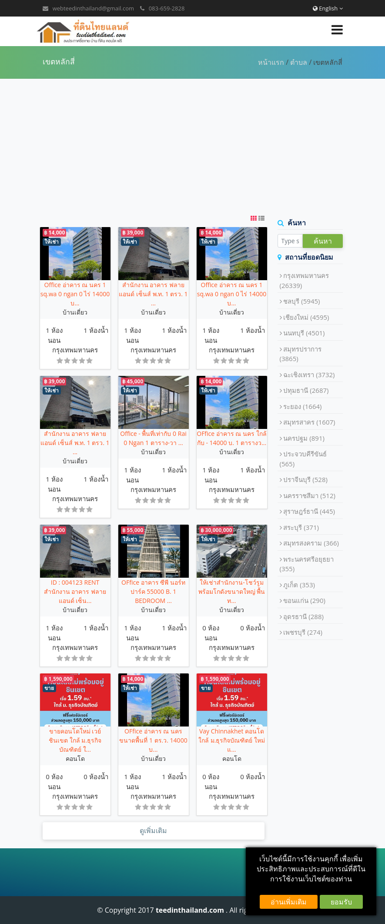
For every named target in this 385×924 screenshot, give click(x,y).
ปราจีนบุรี (305, 479)
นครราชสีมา (309, 495)
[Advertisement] (192, 146)
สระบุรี (301, 527)
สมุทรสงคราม (311, 543)
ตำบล (298, 62)
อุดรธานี (303, 616)
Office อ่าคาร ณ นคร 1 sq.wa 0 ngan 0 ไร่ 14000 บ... (75, 294)
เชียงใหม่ (306, 317)
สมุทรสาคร (309, 422)
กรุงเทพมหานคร (75, 349)
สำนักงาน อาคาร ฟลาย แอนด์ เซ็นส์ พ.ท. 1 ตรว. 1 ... (153, 294)
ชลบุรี (301, 301)
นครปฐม (304, 438)
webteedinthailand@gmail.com (93, 8)
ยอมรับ (341, 902)
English (328, 8)
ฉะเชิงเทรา (309, 374)
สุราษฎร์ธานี (309, 511)
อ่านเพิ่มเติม (289, 902)
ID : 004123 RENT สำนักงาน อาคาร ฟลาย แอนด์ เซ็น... (75, 591)
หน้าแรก (271, 62)
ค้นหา (323, 241)
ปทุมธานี (305, 390)
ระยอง (302, 406)
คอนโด (75, 758)
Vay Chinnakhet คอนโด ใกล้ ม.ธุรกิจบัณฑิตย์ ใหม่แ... (231, 740)
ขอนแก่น (304, 600)
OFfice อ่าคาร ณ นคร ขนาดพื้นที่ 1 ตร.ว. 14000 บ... (153, 740)
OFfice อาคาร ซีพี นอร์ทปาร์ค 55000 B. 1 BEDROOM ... (153, 591)
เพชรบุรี (302, 632)
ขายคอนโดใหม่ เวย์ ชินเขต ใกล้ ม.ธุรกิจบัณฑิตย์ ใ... (75, 740)
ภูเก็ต (299, 584)
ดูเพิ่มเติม (153, 831)
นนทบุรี (304, 332)
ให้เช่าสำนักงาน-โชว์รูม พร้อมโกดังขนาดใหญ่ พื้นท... (231, 591)
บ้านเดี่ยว (75, 312)
